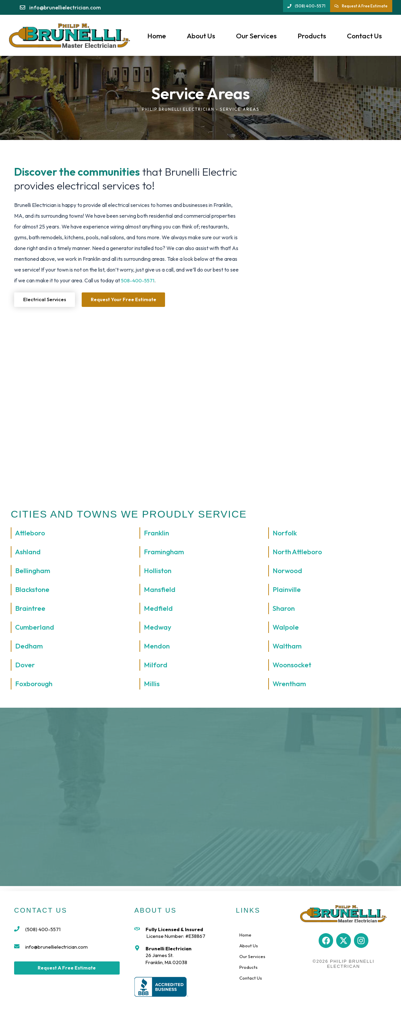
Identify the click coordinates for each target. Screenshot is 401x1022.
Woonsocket (293, 666)
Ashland (29, 553)
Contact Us (364, 35)
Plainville (288, 591)
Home (156, 35)
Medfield (159, 609)
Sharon (285, 609)
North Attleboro (299, 553)
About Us (201, 35)
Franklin (157, 534)
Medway (159, 628)
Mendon (158, 647)
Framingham (165, 553)
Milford (156, 666)
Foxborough (35, 685)
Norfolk (285, 534)
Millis (152, 685)
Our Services (256, 35)
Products (311, 35)
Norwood (289, 572)
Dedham (30, 647)
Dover (25, 666)
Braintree (31, 609)
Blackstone (33, 591)
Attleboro (31, 534)
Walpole (286, 628)
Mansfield (160, 591)
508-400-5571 (139, 280)
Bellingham (34, 572)
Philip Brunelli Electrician (177, 109)
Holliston (158, 572)
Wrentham (291, 685)
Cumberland (36, 628)
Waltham (288, 647)
